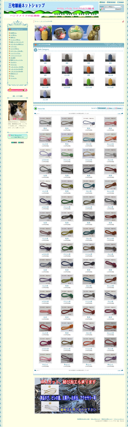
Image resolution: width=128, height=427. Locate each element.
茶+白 (67, 122)
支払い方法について (95, 419)
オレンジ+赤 (110, 327)
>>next (119, 113)
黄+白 (67, 138)
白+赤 (45, 311)
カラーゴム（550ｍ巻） (16, 51)
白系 (45, 58)
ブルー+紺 (88, 280)
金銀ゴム (12, 37)
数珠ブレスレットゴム (16, 60)
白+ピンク (45, 359)
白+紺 (45, 264)
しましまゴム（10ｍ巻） (17, 67)
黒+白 (45, 122)
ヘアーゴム (13, 46)
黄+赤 (67, 327)
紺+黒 (88, 170)
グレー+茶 (110, 248)
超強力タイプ (14, 73)
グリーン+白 (67, 154)
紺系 (110, 58)
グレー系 (45, 94)
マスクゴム (13, 64)
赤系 (45, 70)
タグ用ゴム (13, 35)
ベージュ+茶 (88, 248)
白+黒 (45, 170)
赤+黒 (110, 170)
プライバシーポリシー (119, 419)
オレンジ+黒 (110, 185)
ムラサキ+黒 (45, 201)
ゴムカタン (13, 62)
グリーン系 (88, 82)
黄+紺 (67, 280)
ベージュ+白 (88, 154)
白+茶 (45, 217)
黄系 (88, 70)
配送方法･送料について (107, 419)
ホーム (36, 21)
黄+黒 (67, 185)
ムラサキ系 (67, 82)
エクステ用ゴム (14, 48)
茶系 (88, 58)
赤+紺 (110, 264)
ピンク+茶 (45, 233)
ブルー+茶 (88, 233)
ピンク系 (67, 70)
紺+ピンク (110, 359)
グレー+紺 (110, 296)
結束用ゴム (13, 33)
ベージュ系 (110, 82)
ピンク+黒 (45, 185)
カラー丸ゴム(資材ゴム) (17, 44)
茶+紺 (88, 264)
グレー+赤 (110, 343)
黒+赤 (67, 311)
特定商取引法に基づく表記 (83, 419)
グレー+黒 (110, 201)
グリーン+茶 (67, 248)
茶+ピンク (88, 359)
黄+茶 (67, 233)
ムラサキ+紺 (45, 296)
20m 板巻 (12, 58)
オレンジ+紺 (110, 280)
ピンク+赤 (45, 327)
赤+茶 (110, 217)
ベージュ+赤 (88, 343)
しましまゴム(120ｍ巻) (16, 69)
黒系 (67, 58)
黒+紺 (67, 264)
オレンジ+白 (110, 138)
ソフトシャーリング (16, 55)
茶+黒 (67, 170)
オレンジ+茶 (110, 233)
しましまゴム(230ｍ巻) (16, 71)
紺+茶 (88, 217)
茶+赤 (88, 311)
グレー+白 (110, 154)
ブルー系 (110, 70)
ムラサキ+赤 (45, 343)
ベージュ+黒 (88, 201)
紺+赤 (110, 311)
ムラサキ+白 (45, 154)
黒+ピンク (67, 359)
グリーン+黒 (67, 201)
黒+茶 (67, 217)
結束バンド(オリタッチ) (17, 42)
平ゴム (12, 76)
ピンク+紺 (45, 280)
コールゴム (13, 78)
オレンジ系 (45, 82)
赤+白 (110, 122)
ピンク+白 (45, 138)
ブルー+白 (88, 138)
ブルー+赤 (88, 327)
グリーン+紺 (67, 296)
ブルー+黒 (88, 185)
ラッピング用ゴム (15, 39)
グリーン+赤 (67, 343)
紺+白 (88, 122)
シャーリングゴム (15, 53)
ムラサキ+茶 (45, 248)
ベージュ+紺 (88, 296)
